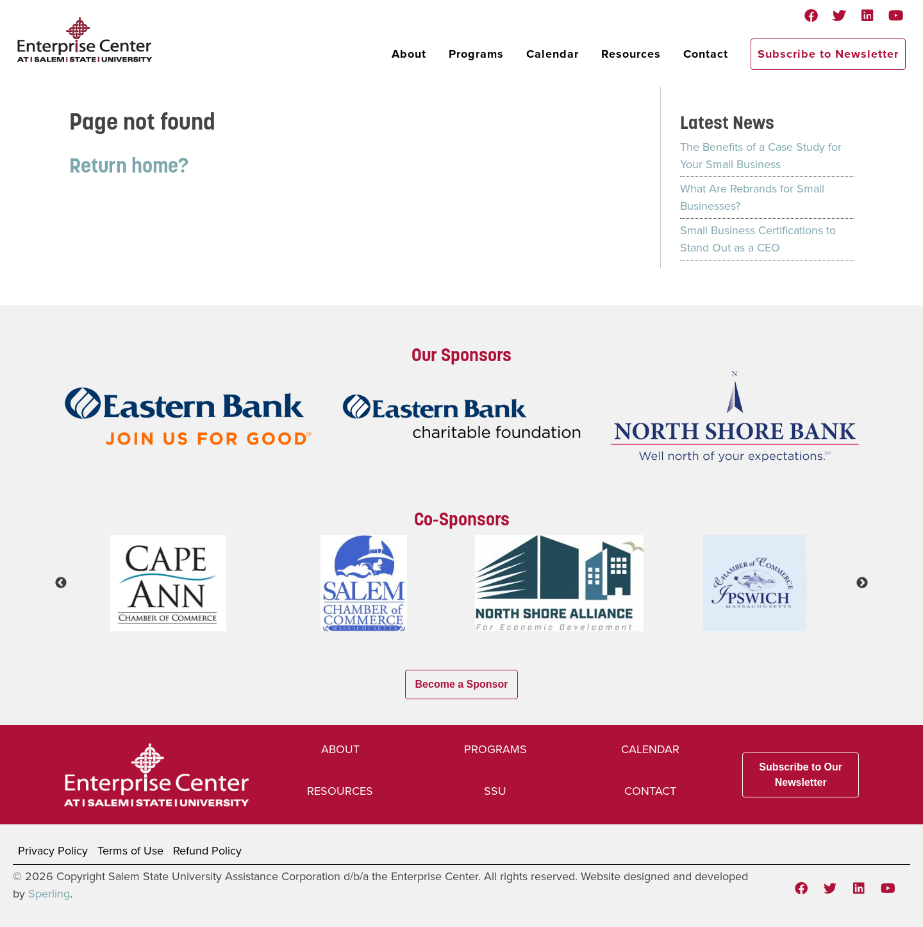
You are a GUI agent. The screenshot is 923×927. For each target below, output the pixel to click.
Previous (60, 583)
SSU (495, 791)
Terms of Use (130, 851)
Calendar (552, 54)
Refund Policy (207, 851)
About (409, 54)
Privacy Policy (53, 851)
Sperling (49, 894)
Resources (631, 54)
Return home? (128, 165)
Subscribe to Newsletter (828, 54)
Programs (476, 54)
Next (862, 583)
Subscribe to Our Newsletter (800, 774)
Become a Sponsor (461, 684)
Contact (705, 54)
